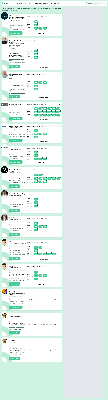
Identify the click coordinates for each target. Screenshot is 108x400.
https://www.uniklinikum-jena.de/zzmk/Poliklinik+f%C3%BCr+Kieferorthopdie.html (17, 136)
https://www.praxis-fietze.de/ (16, 303)
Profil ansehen (14, 66)
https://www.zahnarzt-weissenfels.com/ (17, 29)
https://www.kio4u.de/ (14, 158)
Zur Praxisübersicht (15, 33)
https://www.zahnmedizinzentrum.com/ (17, 114)
